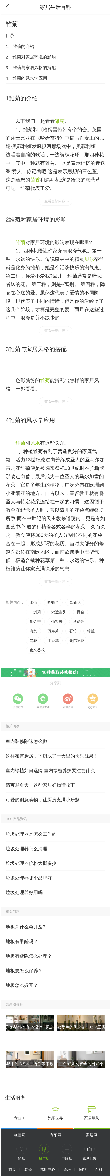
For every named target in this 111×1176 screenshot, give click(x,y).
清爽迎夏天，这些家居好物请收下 (40, 785)
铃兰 (91, 631)
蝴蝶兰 (53, 602)
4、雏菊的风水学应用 (26, 78)
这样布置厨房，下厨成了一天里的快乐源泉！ (52, 756)
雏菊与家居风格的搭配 (38, 349)
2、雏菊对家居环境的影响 (31, 57)
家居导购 (91, 1118)
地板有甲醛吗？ (22, 941)
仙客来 (57, 621)
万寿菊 (53, 631)
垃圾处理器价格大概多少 (31, 863)
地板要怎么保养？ (24, 970)
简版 (21, 1158)
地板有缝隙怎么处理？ (29, 956)
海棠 (33, 631)
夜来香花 (37, 650)
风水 (35, 443)
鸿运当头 (58, 612)
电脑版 (67, 1158)
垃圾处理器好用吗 (24, 892)
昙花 (33, 640)
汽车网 (55, 1135)
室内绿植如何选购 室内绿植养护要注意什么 (50, 770)
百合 (80, 612)
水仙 (33, 602)
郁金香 (35, 621)
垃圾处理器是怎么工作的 (31, 834)
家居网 (92, 1135)
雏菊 (60, 121)
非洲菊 (35, 612)
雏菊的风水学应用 (32, 420)
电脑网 (19, 1135)
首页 (12, 1169)
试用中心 (47, 1169)
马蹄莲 (78, 621)
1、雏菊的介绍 (20, 46)
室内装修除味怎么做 (26, 741)
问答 (83, 1169)
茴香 (35, 180)
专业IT (19, 1118)
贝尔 (89, 259)
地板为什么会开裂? (25, 926)
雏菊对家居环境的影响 (38, 219)
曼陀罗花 (76, 640)
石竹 (73, 631)
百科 (98, 1169)
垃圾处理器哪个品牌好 (29, 877)
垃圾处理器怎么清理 (26, 848)
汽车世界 (55, 1118)
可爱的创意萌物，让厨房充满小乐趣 (43, 799)
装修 (28, 1169)
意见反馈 (89, 1158)
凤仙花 (75, 602)
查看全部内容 (54, 201)
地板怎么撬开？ (22, 985)
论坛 (67, 1169)
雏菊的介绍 (23, 98)
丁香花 (53, 640)
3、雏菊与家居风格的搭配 (31, 67)
